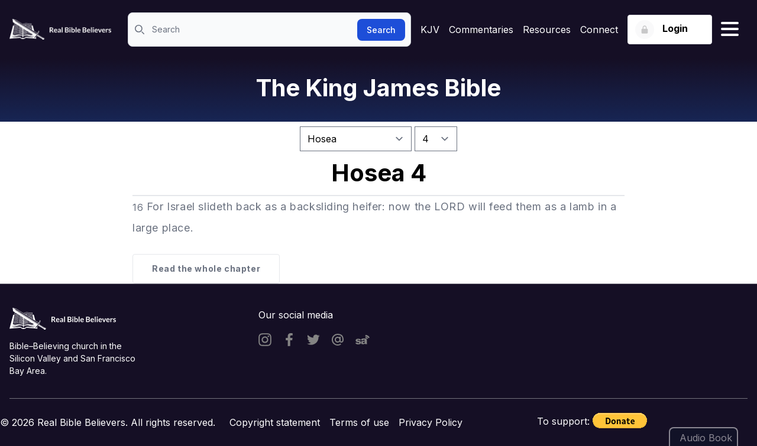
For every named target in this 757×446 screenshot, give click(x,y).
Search (381, 30)
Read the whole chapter (206, 268)
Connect (599, 29)
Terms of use (359, 422)
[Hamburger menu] (730, 29)
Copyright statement (274, 422)
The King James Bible (378, 87)
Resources (547, 29)
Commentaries (481, 29)
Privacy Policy (430, 422)
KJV (429, 29)
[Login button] (669, 29)
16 (137, 207)
